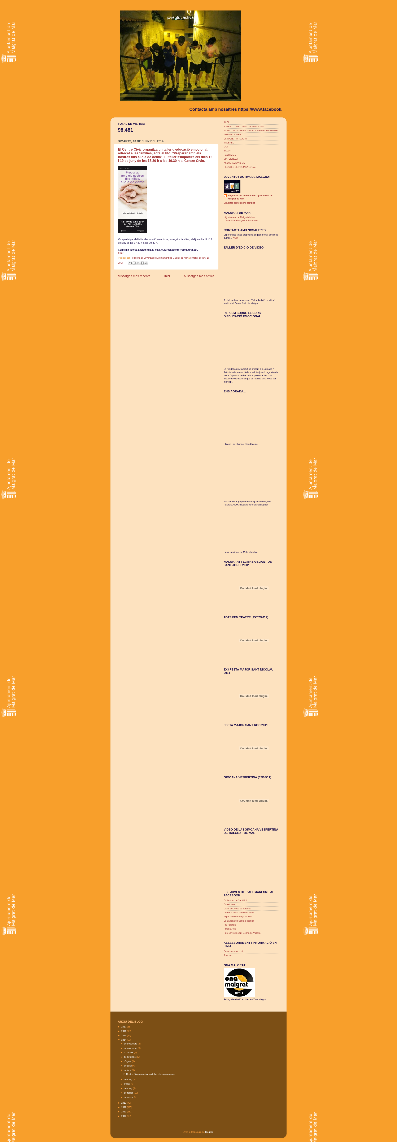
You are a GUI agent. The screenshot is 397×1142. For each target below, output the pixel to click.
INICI (226, 122)
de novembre (131, 1048)
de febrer (129, 1092)
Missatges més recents (134, 276)
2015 (124, 1035)
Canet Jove (229, 904)
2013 (124, 1103)
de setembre (130, 1057)
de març (128, 1088)
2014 (124, 1040)
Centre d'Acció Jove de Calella (239, 912)
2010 (124, 1116)
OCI (226, 146)
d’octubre (129, 1052)
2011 (124, 1111)
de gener (129, 1097)
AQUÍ (235, 238)
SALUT (227, 150)
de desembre (131, 1043)
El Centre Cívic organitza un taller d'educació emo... (149, 1074)
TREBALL (229, 142)
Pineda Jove (230, 928)
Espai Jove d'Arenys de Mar (238, 916)
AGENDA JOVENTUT (235, 134)
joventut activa (180, 17)
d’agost (128, 1061)
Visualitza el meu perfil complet (239, 203)
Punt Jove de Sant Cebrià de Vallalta (242, 933)
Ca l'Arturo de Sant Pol (235, 900)
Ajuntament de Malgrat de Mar (240, 217)
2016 (124, 1031)
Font (120, 253)
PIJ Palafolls (230, 924)
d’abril (127, 1084)
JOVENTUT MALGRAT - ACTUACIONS (244, 126)
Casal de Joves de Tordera (237, 908)
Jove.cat (228, 955)
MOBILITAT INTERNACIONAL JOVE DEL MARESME (251, 130)
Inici (167, 276)
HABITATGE (230, 155)
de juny (128, 1070)
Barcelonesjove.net (233, 951)
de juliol (128, 1065)
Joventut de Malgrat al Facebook (241, 220)
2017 (124, 1026)
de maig (128, 1079)
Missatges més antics (199, 276)
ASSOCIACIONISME (234, 162)
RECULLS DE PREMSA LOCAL (240, 167)
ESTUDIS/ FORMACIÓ (235, 138)
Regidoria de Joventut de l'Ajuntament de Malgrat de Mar (159, 258)
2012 (124, 1107)
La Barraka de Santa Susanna (239, 920)
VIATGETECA (231, 159)
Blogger (209, 1132)
